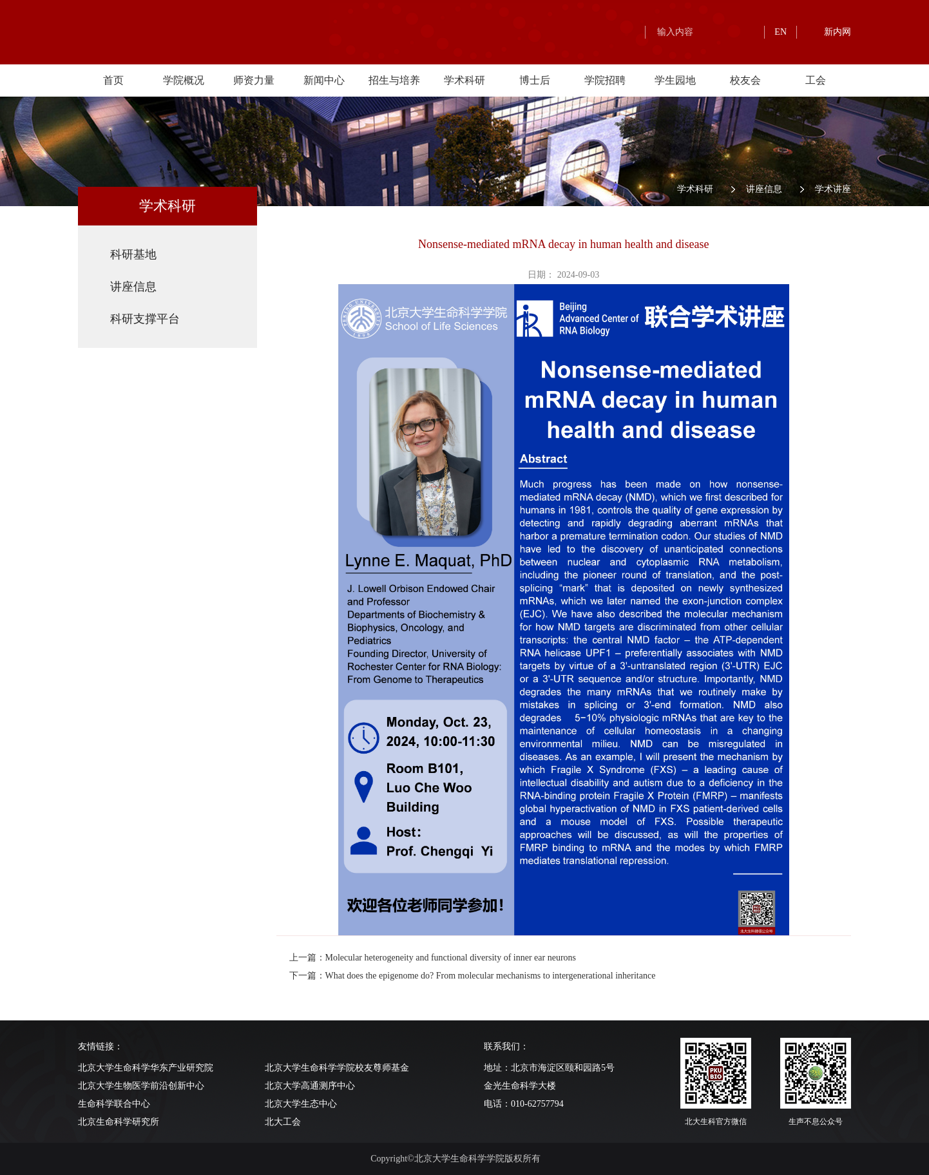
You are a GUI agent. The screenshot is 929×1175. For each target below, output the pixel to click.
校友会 (745, 80)
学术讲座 (833, 189)
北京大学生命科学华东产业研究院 (145, 1068)
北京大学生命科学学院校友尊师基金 (337, 1068)
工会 (815, 80)
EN (780, 32)
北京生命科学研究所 (118, 1122)
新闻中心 (324, 80)
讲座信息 (764, 189)
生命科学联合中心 (114, 1104)
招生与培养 (394, 80)
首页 (113, 80)
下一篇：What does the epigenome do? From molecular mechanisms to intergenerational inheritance (472, 975)
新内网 (837, 32)
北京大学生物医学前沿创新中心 (141, 1086)
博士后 (534, 80)
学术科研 (464, 80)
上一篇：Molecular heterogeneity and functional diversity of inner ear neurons (433, 957)
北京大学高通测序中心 (310, 1086)
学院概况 (183, 80)
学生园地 (675, 80)
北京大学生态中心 (301, 1104)
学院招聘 (605, 80)
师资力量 (253, 80)
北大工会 (283, 1122)
